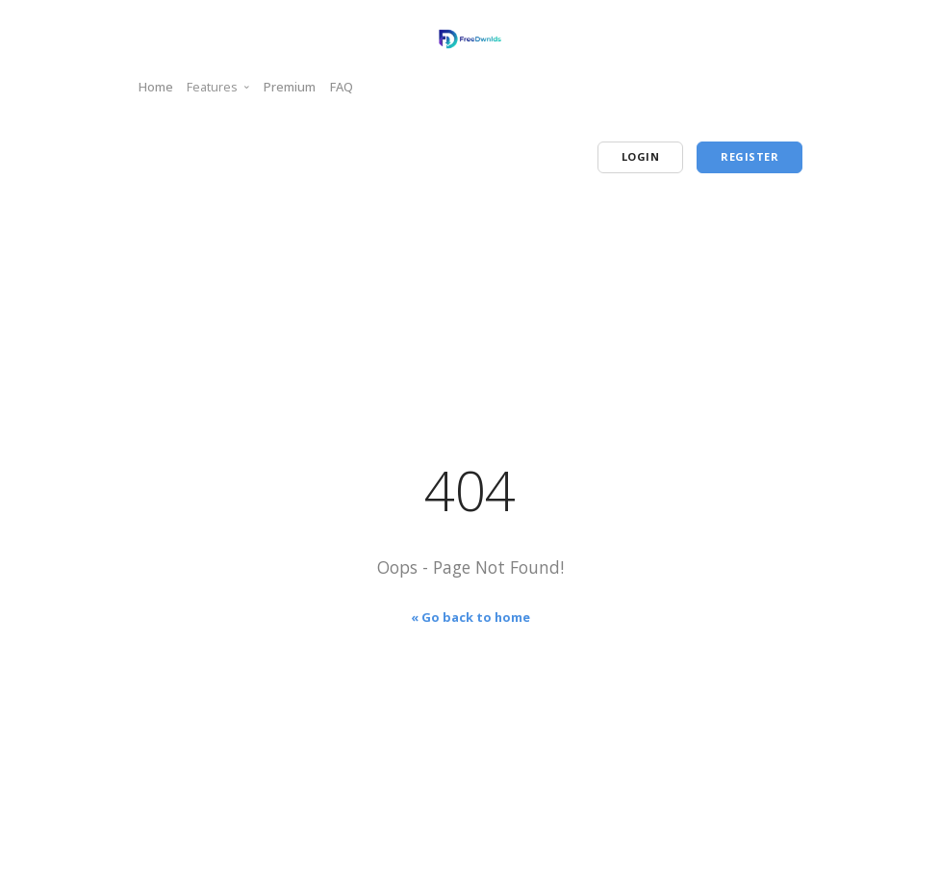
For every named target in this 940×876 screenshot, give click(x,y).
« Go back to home (470, 617)
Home (156, 86)
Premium (290, 86)
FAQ (341, 86)
